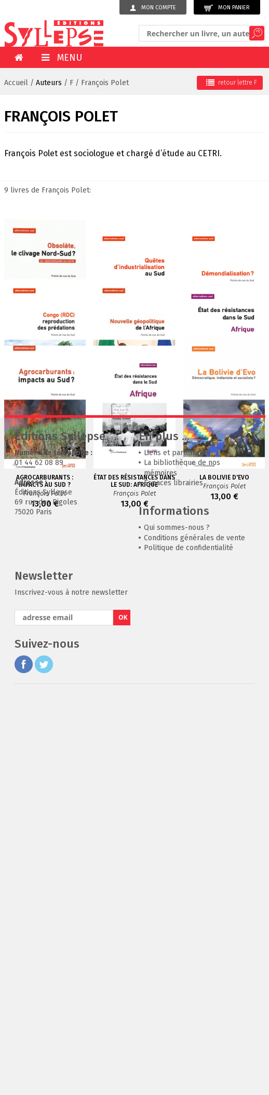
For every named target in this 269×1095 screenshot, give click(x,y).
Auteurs (49, 82)
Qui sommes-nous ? (177, 923)
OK (123, 1012)
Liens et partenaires (177, 848)
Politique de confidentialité (188, 943)
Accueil (16, 82)
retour (231, 82)
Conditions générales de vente (194, 933)
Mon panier (227, 8)
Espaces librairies (173, 878)
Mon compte (153, 7)
